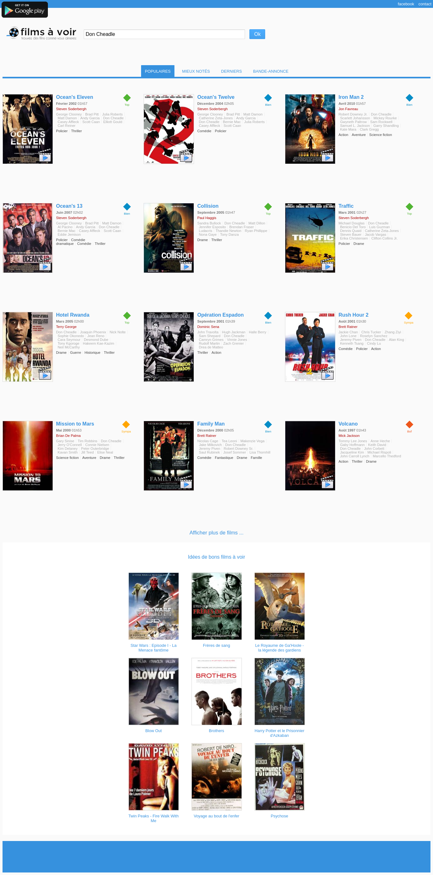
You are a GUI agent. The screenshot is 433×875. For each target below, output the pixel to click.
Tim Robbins (87, 441)
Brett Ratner (348, 327)
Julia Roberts (112, 114)
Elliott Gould (112, 122)
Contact (425, 4)
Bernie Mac (232, 122)
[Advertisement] (216, 857)
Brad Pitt (92, 114)
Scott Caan (91, 122)
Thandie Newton (228, 231)
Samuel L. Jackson (355, 125)
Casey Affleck (68, 122)
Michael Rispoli (379, 452)
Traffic (346, 206)
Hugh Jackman (234, 332)
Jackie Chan (348, 332)
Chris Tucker (371, 332)
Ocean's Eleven (74, 97)
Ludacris (205, 231)
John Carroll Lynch (354, 456)
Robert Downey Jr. (353, 114)
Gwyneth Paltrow (353, 122)
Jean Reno (95, 336)
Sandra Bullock (209, 223)
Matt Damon (67, 118)
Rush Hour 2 (353, 315)
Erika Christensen (354, 238)
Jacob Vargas (375, 234)
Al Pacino (65, 227)
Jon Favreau (348, 109)
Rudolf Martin (209, 343)
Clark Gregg (369, 129)
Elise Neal (105, 452)
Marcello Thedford (387, 456)
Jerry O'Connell (70, 445)
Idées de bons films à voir (216, 557)
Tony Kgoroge (68, 343)
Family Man (211, 423)
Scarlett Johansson (355, 118)
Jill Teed (87, 452)
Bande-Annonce (270, 71)
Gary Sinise (65, 441)
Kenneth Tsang (351, 343)
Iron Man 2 (351, 97)
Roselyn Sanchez (373, 336)
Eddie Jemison (69, 234)
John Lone (348, 336)
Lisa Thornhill (259, 452)
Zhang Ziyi (393, 332)
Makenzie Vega (253, 441)
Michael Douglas (352, 223)
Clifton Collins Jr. (384, 238)
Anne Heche (380, 441)
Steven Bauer (351, 234)
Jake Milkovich (210, 445)
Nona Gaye (208, 234)
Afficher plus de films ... (217, 533)
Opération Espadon (220, 315)
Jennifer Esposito (212, 227)
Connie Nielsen (97, 445)
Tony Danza (229, 234)
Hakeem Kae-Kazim (98, 343)
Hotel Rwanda (72, 315)
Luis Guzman (379, 227)
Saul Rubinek (209, 452)
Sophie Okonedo (71, 336)
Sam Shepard (209, 336)
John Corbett (374, 448)
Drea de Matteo (211, 347)
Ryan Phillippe (256, 231)
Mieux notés (196, 71)
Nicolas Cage (207, 441)
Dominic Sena (208, 327)
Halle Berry (257, 332)
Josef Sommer (234, 452)
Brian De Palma (68, 436)
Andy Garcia (90, 118)
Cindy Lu (374, 343)
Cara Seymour (69, 340)
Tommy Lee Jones (353, 441)
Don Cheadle (113, 118)
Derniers (231, 71)
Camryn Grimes (211, 340)
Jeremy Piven (351, 340)
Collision (208, 206)
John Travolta (207, 332)
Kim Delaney (67, 448)
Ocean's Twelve (215, 97)
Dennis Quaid (351, 231)
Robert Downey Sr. (238, 448)
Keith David (377, 445)
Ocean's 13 (69, 206)
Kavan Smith (67, 452)
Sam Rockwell (381, 122)
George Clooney (69, 114)
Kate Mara (348, 129)
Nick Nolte (118, 332)
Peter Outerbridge (95, 448)
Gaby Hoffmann (352, 445)
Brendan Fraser (241, 227)
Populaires (158, 71)
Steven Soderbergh (71, 109)
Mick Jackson (349, 436)
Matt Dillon (256, 223)
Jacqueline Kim (352, 452)
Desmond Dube (96, 340)
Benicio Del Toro (353, 227)
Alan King (396, 340)
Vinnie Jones (237, 340)
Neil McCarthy (69, 347)
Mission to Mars (75, 423)
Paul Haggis (206, 218)
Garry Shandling (386, 125)
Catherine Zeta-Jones (216, 118)
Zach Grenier (233, 343)
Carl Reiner (67, 125)
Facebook (406, 4)
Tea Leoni (229, 441)
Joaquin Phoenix (93, 332)
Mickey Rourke (385, 118)
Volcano (348, 423)
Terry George (66, 327)
